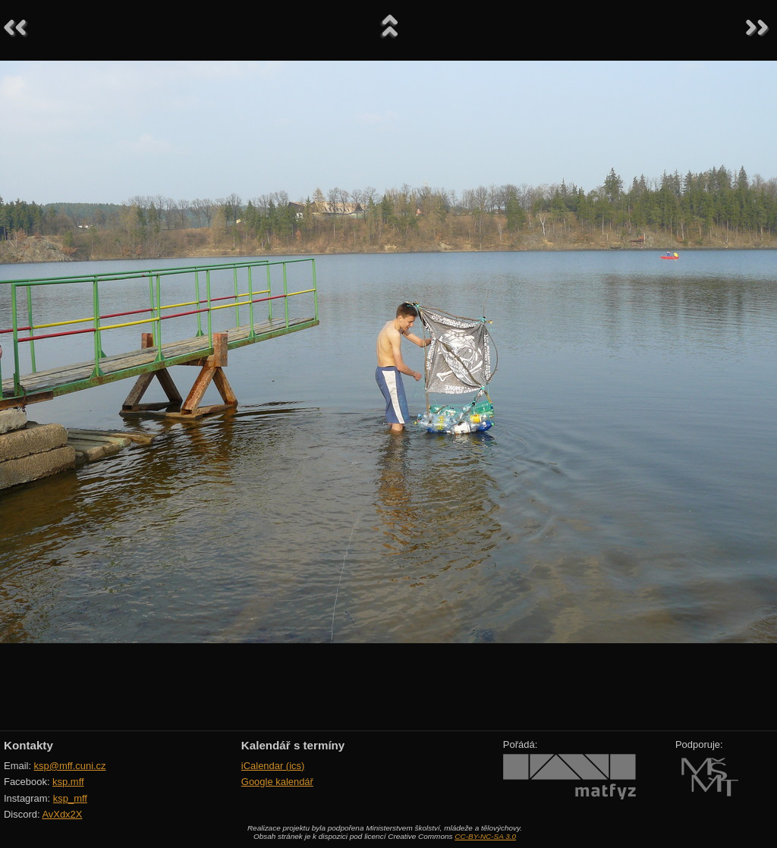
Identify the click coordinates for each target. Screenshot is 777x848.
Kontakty (28, 745)
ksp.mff (68, 781)
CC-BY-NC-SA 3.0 (485, 836)
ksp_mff (70, 798)
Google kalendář (277, 781)
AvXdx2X (62, 814)
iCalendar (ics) (273, 765)
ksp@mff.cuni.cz (70, 765)
